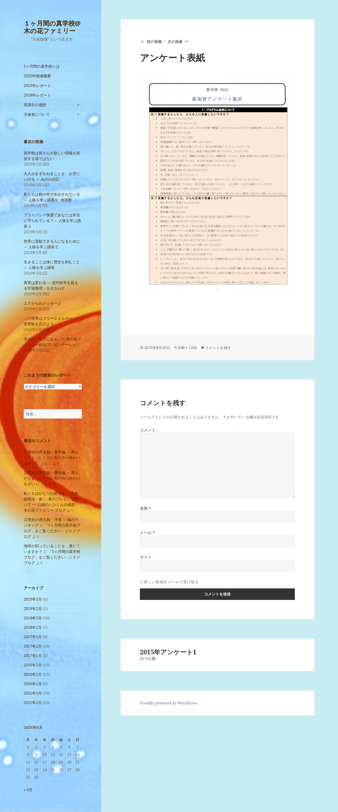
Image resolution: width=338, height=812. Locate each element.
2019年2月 (33, 608)
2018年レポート (37, 95)
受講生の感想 (35, 104)
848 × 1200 (187, 347)
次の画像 (175, 41)
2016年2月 (33, 674)
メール (147, 532)
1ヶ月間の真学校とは (42, 66)
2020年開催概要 (37, 75)
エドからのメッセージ (42, 303)
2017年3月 (33, 636)
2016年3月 (33, 665)
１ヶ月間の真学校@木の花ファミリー (52, 27)
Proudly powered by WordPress (168, 703)
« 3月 (28, 789)
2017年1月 (33, 655)
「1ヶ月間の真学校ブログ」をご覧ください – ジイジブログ (52, 531)
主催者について (37, 114)
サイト (146, 557)
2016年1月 (33, 683)
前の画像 (154, 41)
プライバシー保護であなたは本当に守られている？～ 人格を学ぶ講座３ (52, 220)
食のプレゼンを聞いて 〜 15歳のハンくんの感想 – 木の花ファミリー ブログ (51, 504)
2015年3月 (33, 693)
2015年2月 (33, 702)
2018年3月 (33, 618)
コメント (148, 430)
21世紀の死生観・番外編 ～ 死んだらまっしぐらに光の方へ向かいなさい (52, 457)
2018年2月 (33, 627)
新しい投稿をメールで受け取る (171, 581)
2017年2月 (33, 646)
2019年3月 (33, 599)
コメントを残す (218, 347)
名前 (145, 508)
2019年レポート (37, 85)
